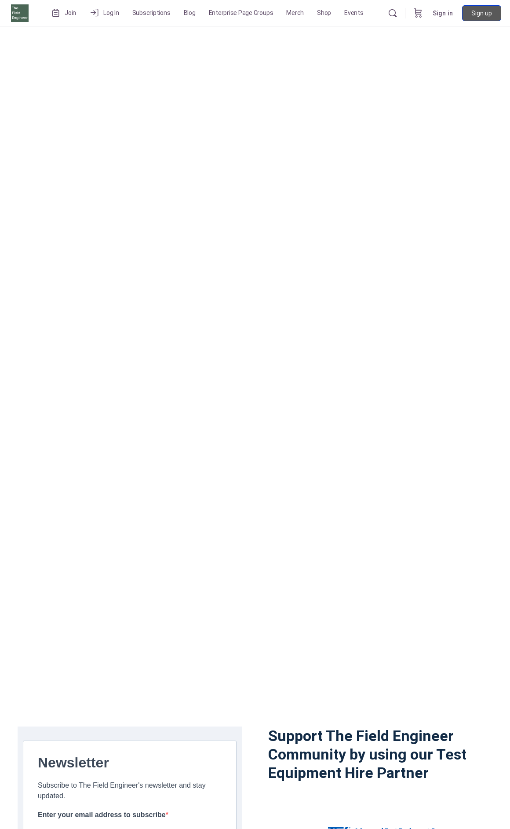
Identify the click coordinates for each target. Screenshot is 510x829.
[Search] (392, 13)
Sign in (443, 13)
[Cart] (418, 13)
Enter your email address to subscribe (102, 814)
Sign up (481, 13)
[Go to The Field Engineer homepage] (20, 12)
